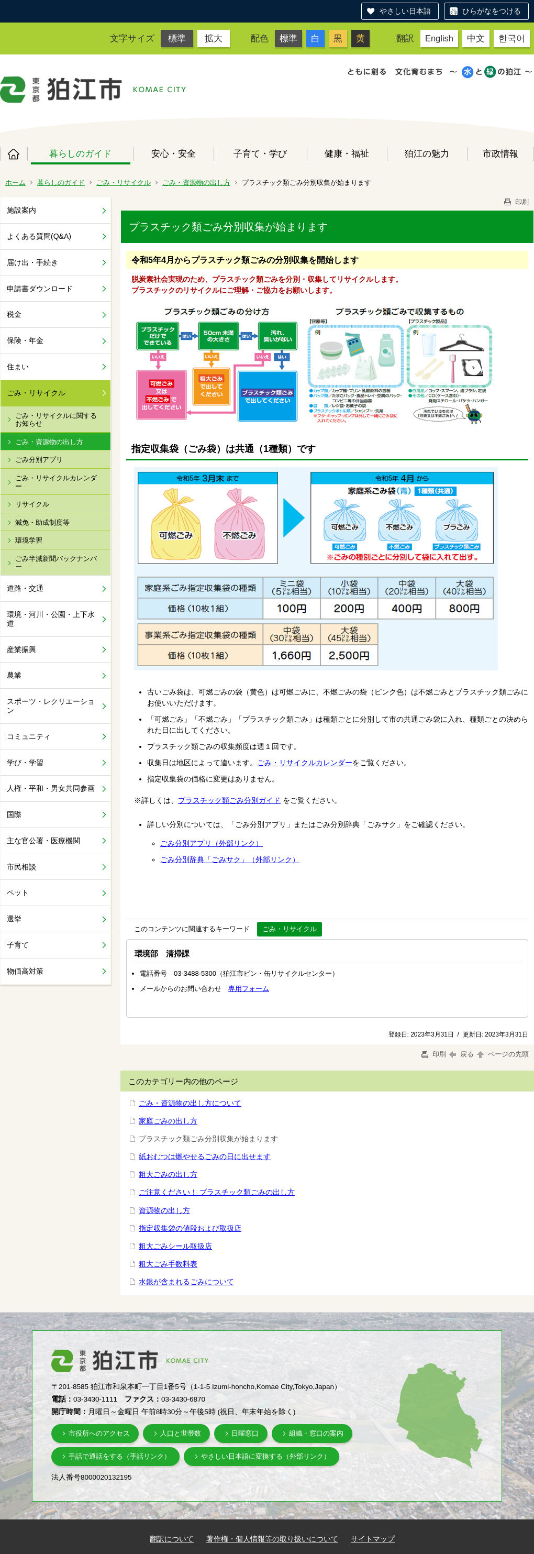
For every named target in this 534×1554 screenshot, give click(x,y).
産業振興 (21, 649)
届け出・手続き (32, 262)
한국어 (511, 38)
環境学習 (28, 540)
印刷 (516, 202)
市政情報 (500, 153)
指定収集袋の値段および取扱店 (190, 1228)
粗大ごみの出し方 (168, 1174)
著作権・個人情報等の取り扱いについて (272, 1539)
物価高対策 (25, 971)
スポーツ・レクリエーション (51, 705)
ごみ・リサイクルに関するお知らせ (56, 420)
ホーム (13, 154)
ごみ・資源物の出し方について (190, 1103)
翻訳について (172, 1539)
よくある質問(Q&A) (39, 236)
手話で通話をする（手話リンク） (120, 1456)
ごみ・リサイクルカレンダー (56, 482)
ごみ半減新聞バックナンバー (56, 563)
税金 (14, 314)
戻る (461, 1054)
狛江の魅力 (427, 153)
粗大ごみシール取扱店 (175, 1246)
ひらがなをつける (491, 11)
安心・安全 (173, 153)
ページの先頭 (502, 1054)
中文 (476, 38)
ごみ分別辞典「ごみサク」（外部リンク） (229, 859)
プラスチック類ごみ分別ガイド (229, 800)
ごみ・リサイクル (123, 182)
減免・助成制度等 (42, 522)
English (439, 38)
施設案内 (21, 210)
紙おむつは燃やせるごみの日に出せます (205, 1156)
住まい (18, 366)
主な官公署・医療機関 (43, 840)
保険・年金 (25, 340)
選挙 (14, 918)
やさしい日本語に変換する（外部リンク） (265, 1456)
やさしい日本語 (405, 11)
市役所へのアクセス (99, 1433)
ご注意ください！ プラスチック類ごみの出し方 (217, 1192)
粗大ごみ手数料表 (168, 1264)
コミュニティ (29, 736)
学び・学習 (25, 762)
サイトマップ (373, 1539)
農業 (14, 675)
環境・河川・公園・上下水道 (51, 618)
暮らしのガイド (80, 153)
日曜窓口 (245, 1433)
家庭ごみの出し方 (168, 1121)
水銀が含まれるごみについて (186, 1281)
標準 (177, 38)
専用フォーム (248, 989)
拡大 (213, 38)
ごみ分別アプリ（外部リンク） (211, 843)
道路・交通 (25, 588)
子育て (18, 945)
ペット (18, 892)
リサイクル (32, 504)
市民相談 (21, 867)
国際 (14, 814)
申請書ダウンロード (40, 288)
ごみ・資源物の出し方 (196, 182)
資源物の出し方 (164, 1210)
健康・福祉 (347, 153)
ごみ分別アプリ (39, 460)
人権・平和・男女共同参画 (51, 788)
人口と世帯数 (180, 1433)
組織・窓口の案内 (316, 1433)
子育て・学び (260, 153)
